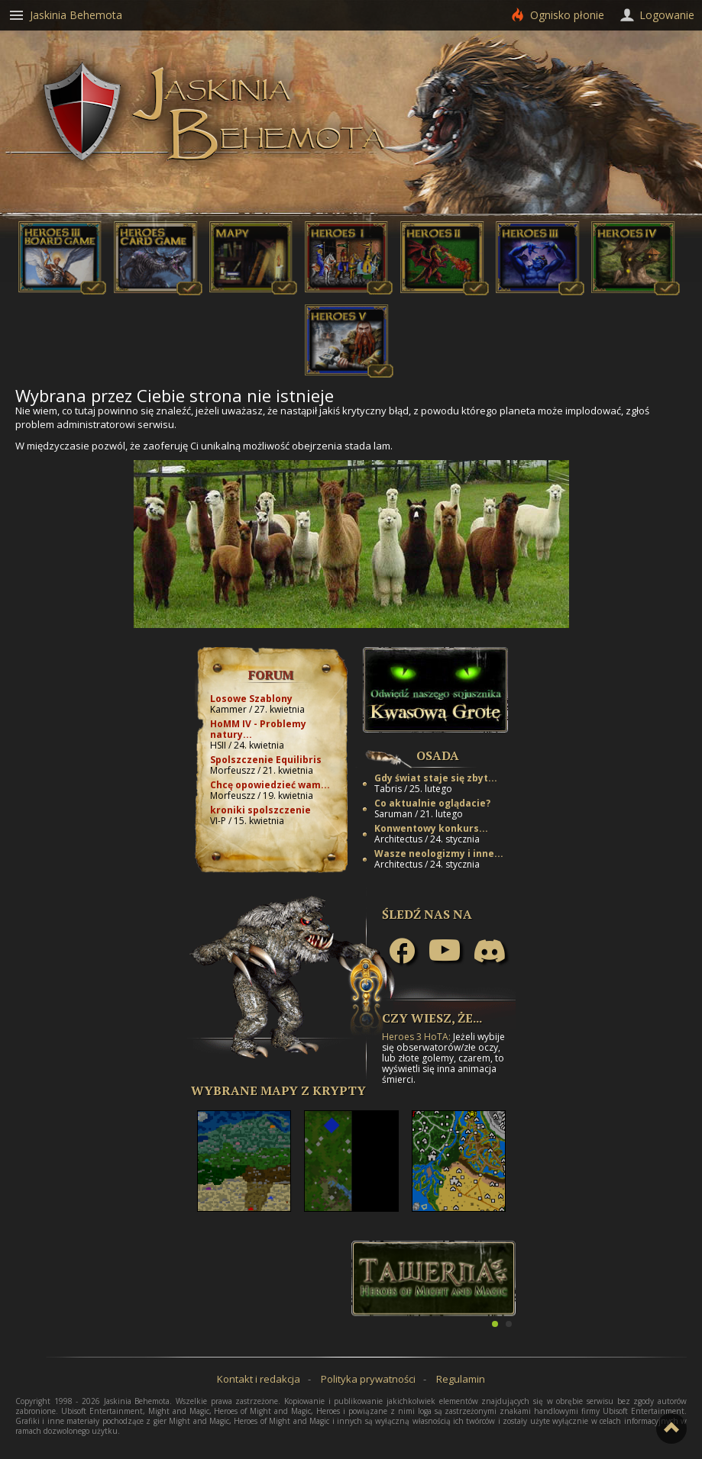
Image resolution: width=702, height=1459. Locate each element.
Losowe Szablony (251, 698)
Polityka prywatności (368, 1379)
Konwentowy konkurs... (431, 828)
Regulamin (460, 1379)
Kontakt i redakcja (258, 1379)
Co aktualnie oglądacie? (432, 803)
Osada (437, 755)
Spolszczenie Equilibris (266, 759)
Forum (270, 674)
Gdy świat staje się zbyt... (435, 777)
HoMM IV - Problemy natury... (258, 729)
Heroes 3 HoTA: (416, 1036)
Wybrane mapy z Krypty (278, 1090)
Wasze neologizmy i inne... (438, 853)
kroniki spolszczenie (260, 810)
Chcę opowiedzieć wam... (270, 784)
